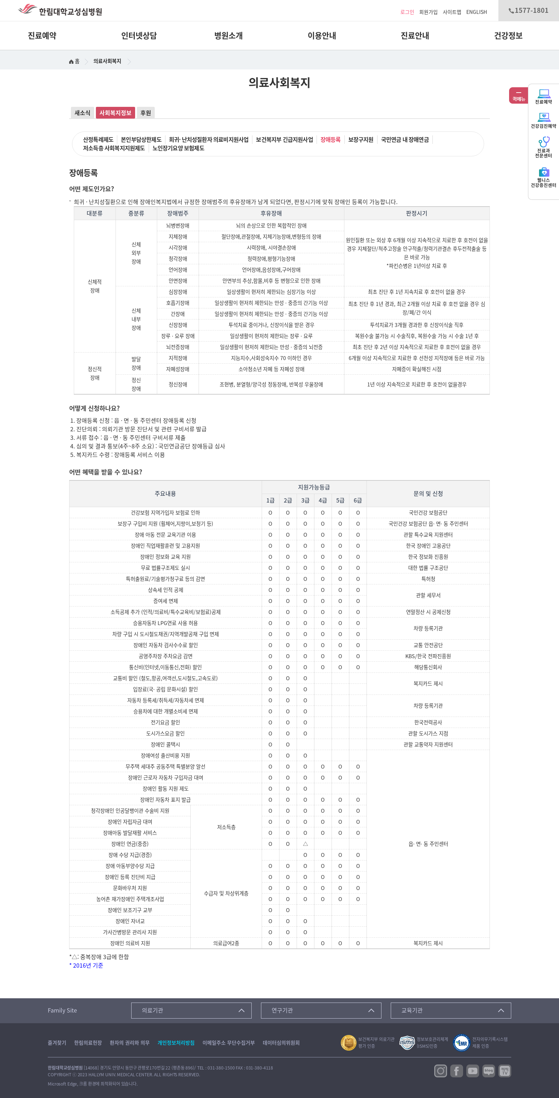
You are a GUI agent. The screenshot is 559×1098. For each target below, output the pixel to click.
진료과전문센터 (543, 147)
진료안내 (415, 36)
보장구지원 (361, 139)
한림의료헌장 (88, 1042)
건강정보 (508, 36)
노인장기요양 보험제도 (178, 148)
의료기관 (152, 1010)
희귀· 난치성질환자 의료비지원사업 (209, 139)
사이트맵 (452, 12)
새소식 (83, 113)
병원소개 (228, 36)
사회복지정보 (115, 113)
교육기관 (412, 1010)
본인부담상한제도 (141, 139)
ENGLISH (476, 12)
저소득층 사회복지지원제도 (114, 148)
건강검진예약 (543, 120)
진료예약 (42, 36)
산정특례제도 (98, 139)
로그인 (407, 12)
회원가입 (428, 12)
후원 (145, 113)
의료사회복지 (107, 61)
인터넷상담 (139, 36)
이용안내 (322, 36)
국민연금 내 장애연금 (405, 139)
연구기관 (282, 1010)
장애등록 (330, 139)
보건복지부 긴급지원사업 (284, 139)
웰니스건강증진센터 (543, 177)
